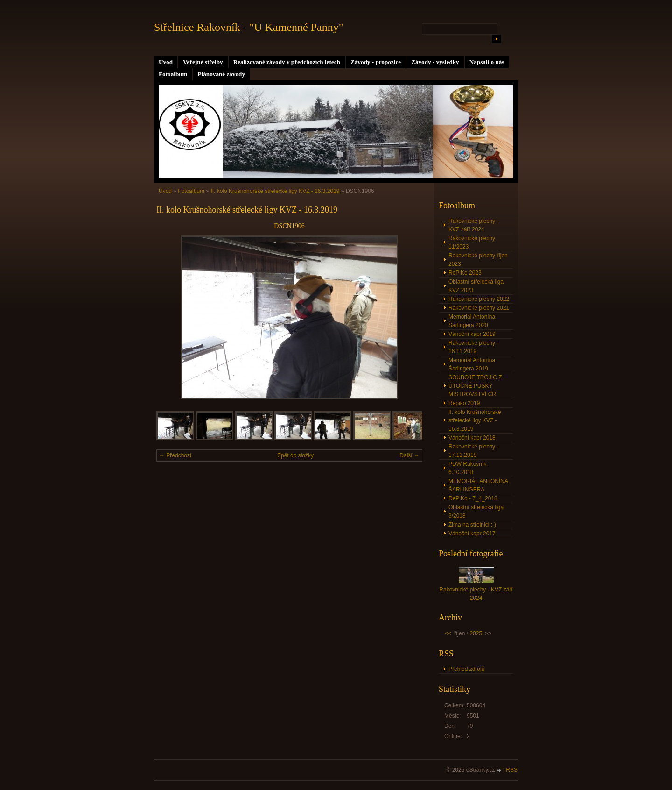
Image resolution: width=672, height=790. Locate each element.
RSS (512, 770)
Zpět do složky (296, 455)
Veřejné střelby (203, 61)
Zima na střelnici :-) (472, 524)
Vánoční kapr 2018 (472, 437)
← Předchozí (175, 455)
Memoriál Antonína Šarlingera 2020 (471, 320)
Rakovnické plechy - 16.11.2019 (473, 347)
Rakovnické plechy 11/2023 (471, 242)
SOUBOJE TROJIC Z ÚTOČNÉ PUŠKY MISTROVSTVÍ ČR (475, 386)
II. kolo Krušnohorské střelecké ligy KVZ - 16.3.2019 (275, 191)
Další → (409, 455)
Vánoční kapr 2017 (472, 533)
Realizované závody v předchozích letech (286, 61)
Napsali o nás (486, 61)
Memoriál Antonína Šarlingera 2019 (471, 364)
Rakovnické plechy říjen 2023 (478, 259)
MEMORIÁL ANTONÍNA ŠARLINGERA (478, 485)
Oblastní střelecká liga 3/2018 (476, 511)
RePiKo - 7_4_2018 (472, 498)
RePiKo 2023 (465, 273)
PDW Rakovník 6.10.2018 (467, 468)
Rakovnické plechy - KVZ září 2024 (473, 225)
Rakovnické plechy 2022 (478, 299)
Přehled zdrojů (466, 669)
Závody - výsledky (435, 61)
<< (448, 633)
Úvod (166, 61)
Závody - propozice (375, 61)
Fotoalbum (173, 74)
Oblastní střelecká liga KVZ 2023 (476, 285)
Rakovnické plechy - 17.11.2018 (473, 450)
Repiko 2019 (464, 403)
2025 (475, 633)
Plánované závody (221, 74)
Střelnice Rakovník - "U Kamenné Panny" (248, 27)
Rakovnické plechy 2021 (478, 308)
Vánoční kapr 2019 (472, 334)
